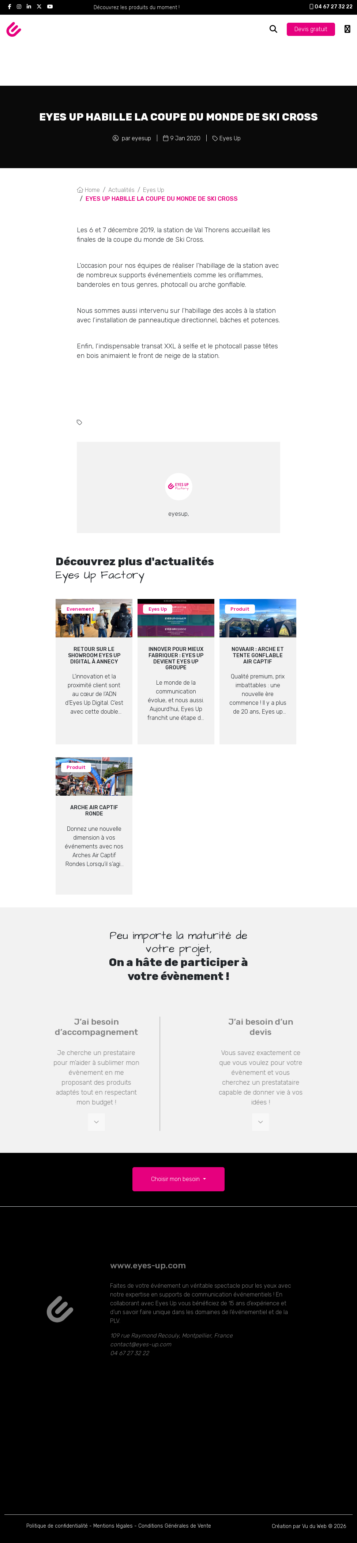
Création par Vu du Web (299, 1526)
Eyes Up (230, 138)
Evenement (80, 609)
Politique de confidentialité (57, 1526)
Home (88, 189)
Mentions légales (113, 1526)
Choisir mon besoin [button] (176, 1179)
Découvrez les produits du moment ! (137, 7)
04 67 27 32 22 (331, 7)
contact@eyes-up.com (140, 1356)
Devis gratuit (310, 29)
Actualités (121, 189)
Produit (239, 609)
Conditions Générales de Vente (174, 1526)
